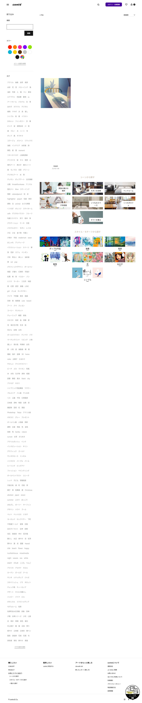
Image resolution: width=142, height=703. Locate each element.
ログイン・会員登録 (114, 4)
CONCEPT (11, 666)
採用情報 (110, 691)
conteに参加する (48, 666)
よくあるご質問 (112, 670)
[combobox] (129, 15)
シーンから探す (14, 676)
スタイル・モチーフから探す (18, 680)
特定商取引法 (112, 687)
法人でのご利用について (115, 677)
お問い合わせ (112, 673)
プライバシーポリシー (114, 684)
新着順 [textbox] (126, 15)
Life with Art (79, 666)
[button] (55, 248)
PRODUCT (11, 670)
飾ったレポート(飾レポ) (82, 670)
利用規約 (110, 680)
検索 (28, 33)
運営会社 (110, 666)
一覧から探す (13, 683)
